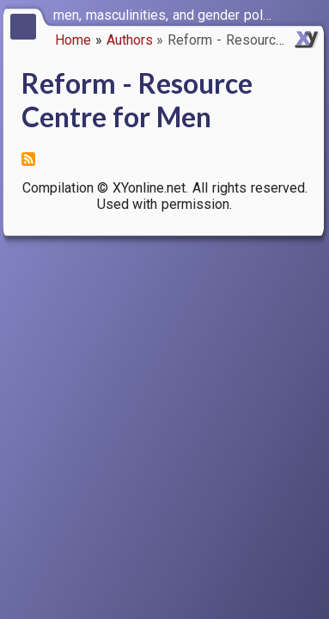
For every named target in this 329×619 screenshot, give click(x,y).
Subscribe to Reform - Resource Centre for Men (28, 159)
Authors (130, 40)
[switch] (311, 13)
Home (73, 40)
